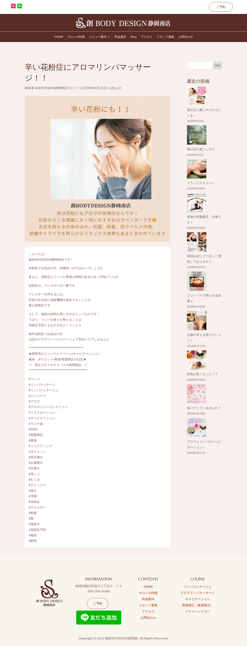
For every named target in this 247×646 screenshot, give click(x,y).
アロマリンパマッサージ (198, 593)
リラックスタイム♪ (200, 183)
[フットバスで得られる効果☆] (196, 282)
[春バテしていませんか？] (196, 394)
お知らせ (115, 88)
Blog (133, 37)
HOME (58, 37)
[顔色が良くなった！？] (196, 360)
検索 (217, 65)
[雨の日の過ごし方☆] (196, 135)
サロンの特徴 (76, 37)
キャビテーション (197, 599)
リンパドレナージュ (198, 586)
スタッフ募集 (165, 37)
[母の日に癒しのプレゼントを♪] (196, 96)
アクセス (147, 37)
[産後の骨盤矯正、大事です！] (196, 203)
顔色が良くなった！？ (202, 374)
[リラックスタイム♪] (196, 169)
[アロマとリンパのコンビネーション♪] (196, 428)
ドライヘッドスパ (197, 611)
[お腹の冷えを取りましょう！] (196, 321)
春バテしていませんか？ (204, 408)
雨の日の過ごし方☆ (201, 149)
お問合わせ (185, 37)
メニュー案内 (97, 37)
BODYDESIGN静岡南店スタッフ (57, 88)
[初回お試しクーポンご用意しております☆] (196, 242)
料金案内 (120, 37)
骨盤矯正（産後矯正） (197, 605)
